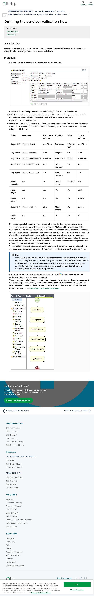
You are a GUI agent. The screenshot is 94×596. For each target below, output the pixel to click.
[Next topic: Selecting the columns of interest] (70, 411)
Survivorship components (44, 11)
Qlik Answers (11, 481)
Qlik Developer (12, 431)
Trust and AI (11, 510)
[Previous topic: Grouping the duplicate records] (24, 411)
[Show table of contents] (5, 11)
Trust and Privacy (13, 506)
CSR (8, 545)
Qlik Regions (11, 527)
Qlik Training (11, 435)
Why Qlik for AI (12, 513)
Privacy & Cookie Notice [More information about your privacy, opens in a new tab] (41, 593)
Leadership (11, 542)
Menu (90, 5)
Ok (77, 584)
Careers (9, 559)
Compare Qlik (12, 516)
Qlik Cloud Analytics (14, 477)
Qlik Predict (11, 484)
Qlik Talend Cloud (13, 464)
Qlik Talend (11, 461)
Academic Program (14, 552)
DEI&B (8, 548)
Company (10, 538)
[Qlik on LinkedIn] (81, 578)
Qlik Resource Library (15, 445)
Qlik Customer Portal (15, 442)
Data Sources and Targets (17, 523)
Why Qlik (9, 499)
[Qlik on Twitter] (76, 578)
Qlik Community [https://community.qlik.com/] (64, 578)
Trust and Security (14, 503)
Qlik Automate (12, 488)
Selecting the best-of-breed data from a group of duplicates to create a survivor (38, 14)
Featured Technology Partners (19, 520)
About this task (12, 32)
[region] (46, 588)
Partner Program (13, 555)
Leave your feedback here (18, 400)
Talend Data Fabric (14, 467)
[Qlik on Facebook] (85, 578)
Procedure (11, 35)
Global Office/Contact (15, 566)
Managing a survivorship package (44, 288)
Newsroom (10, 562)
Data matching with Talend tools (20, 11)
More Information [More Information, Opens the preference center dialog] (77, 590)
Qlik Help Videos (13, 428)
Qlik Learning (11, 438)
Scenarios (60, 11)
